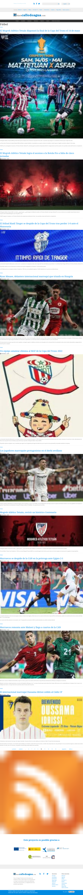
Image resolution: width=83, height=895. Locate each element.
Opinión (47, 20)
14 (55, 749)
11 (44, 749)
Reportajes (36, 20)
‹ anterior (21, 749)
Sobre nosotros (66, 9)
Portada (17, 20)
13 (52, 749)
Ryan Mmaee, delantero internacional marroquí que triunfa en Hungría (36, 276)
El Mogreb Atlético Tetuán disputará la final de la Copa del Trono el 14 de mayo (40, 30)
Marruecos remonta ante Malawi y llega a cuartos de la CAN (30, 627)
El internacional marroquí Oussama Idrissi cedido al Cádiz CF (31, 691)
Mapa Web (58, 9)
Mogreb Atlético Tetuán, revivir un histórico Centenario (28, 512)
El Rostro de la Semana (56, 20)
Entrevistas (29, 20)
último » (71, 749)
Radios (40, 9)
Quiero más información (32, 892)
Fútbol (1, 27)
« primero (14, 749)
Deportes (42, 20)
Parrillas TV (35, 9)
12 (48, 749)
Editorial (20, 9)
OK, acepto (71, 891)
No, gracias (65, 891)
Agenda (25, 9)
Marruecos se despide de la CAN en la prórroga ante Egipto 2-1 (31, 558)
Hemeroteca (46, 9)
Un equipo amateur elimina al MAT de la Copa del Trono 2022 (31, 350)
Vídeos (29, 9)
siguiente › (64, 749)
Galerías (53, 9)
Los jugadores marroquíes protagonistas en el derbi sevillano (31, 450)
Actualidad (23, 20)
